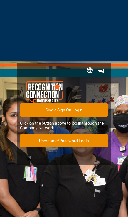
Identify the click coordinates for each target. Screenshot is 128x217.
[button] (90, 69)
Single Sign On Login (64, 109)
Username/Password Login (64, 140)
